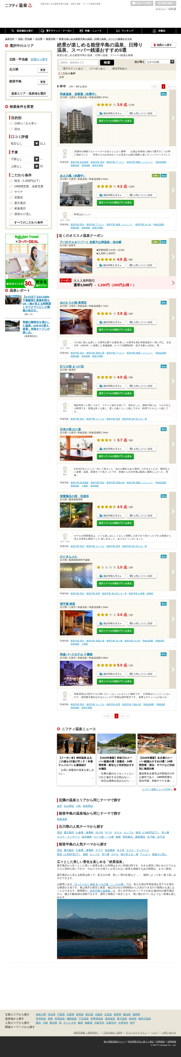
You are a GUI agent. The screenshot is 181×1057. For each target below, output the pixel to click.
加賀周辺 (88, 806)
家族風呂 (20, 208)
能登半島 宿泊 (97, 162)
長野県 (117, 1014)
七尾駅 (84, 486)
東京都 (89, 1014)
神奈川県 (41, 1014)
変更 (42, 70)
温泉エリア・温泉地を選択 (28, 93)
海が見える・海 (129, 854)
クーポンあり (97, 68)
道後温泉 (110, 1018)
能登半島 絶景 (113, 419)
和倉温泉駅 (160, 162)
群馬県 (80, 1014)
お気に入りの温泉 (142, 3)
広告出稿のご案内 (112, 1033)
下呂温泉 (84, 1018)
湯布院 (132, 1018)
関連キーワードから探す (20, 1027)
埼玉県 (51, 1014)
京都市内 (111, 1022)
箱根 (50, 1018)
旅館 (118, 836)
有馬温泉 (60, 1018)
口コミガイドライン (136, 1033)
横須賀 (53, 1022)
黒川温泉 (122, 1018)
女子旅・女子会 (156, 836)
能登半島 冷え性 (143, 224)
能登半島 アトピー (115, 162)
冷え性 (99, 832)
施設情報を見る (111, 113)
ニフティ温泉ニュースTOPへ (157, 789)
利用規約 (160, 1041)
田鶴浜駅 (75, 165)
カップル (129, 832)
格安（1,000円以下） (148, 832)
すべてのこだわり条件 (28, 222)
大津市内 (123, 1022)
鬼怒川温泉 (144, 1018)
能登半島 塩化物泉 (80, 162)
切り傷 (165, 832)
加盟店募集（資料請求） (86, 1033)
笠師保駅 (85, 165)
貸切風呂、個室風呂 (134, 836)
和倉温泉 (62, 819)
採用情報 (171, 1041)
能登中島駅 (97, 165)
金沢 (59, 806)
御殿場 (88, 1022)
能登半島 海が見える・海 (134, 419)
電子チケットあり (73, 68)
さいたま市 (69, 1022)
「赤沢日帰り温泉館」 (100, 890)
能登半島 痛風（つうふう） (140, 162)
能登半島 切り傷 (114, 641)
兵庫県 (70, 1014)
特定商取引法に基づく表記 (141, 1041)
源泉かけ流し (159, 854)
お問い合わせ (169, 1033)
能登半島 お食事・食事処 (141, 593)
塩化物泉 (87, 836)
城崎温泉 (72, 1018)
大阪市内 (99, 1022)
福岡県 (136, 1014)
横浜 (38, 1022)
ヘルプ (154, 1033)
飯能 (80, 1022)
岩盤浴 (18, 197)
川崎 (45, 1022)
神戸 (132, 1022)
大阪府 (98, 1014)
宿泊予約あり (119, 68)
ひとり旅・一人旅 (104, 836)
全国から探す (39, 59)
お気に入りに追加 (143, 113)
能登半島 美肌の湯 (95, 353)
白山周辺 (69, 806)
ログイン (161, 8)
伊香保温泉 (96, 1018)
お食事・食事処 (85, 832)
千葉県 (61, 1014)
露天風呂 (69, 832)
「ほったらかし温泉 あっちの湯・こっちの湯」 (99, 884)
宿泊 (59, 832)
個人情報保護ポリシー (114, 1041)
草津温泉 (41, 1018)
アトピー (145, 854)
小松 (78, 806)
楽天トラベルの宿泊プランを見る (115, 121)
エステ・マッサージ (68, 836)
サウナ (108, 832)
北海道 (108, 1014)
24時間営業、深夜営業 (29, 186)
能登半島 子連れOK (131, 704)
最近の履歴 (165, 3)
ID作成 (172, 8)
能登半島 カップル (95, 419)
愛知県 (127, 1014)
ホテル (118, 832)
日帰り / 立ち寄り (25, 123)
